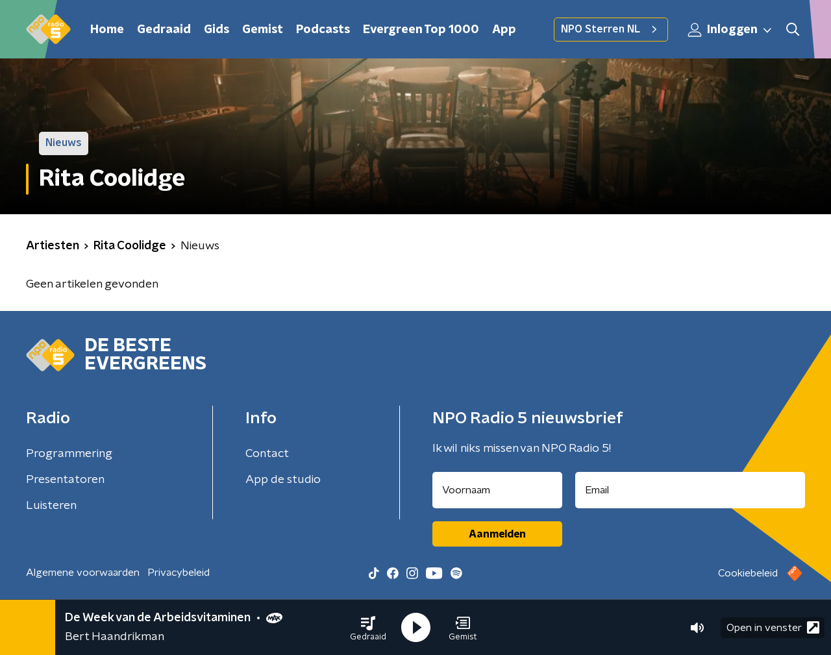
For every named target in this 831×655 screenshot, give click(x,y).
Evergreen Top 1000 (421, 30)
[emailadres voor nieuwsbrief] (690, 490)
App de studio (283, 480)
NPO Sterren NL (611, 29)
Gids (216, 30)
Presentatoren (65, 480)
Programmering (69, 454)
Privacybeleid (178, 572)
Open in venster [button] (772, 627)
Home (107, 30)
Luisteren (51, 506)
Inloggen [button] (730, 30)
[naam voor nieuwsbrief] (497, 490)
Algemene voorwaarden (83, 572)
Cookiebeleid (748, 573)
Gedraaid (164, 30)
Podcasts (323, 30)
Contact (267, 454)
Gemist (262, 30)
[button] (368, 628)
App (504, 30)
